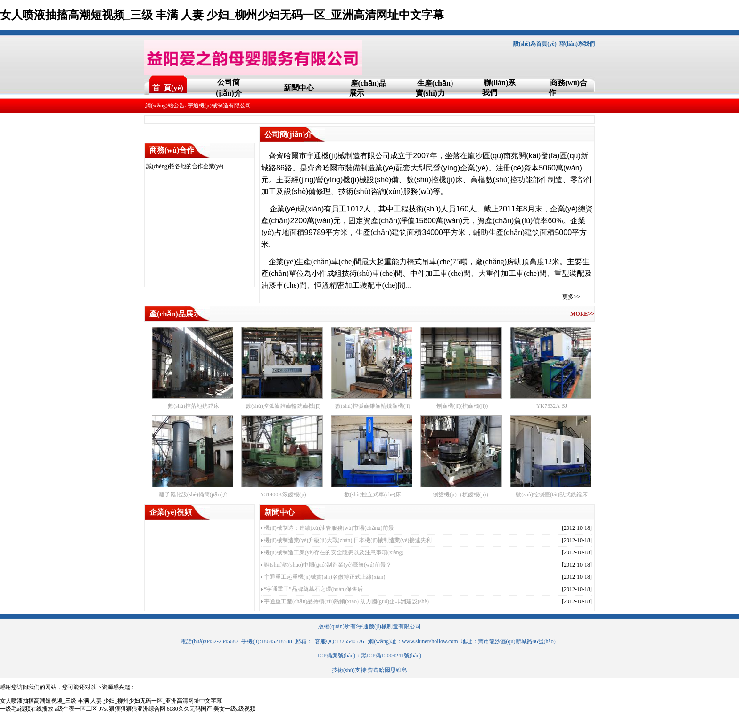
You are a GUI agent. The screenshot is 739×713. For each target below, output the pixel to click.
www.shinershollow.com (430, 641)
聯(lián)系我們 (577, 44)
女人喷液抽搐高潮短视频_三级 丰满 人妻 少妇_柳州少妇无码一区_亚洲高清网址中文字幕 (222, 15)
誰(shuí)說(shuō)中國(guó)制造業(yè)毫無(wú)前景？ (328, 564)
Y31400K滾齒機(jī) (283, 494)
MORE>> (582, 313)
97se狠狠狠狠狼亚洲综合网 (132, 708)
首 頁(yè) (167, 88)
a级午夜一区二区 (76, 708)
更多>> (571, 296)
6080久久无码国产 (189, 708)
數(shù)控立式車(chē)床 (372, 494)
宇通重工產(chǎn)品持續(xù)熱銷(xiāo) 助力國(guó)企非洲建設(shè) (346, 601)
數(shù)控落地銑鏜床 (193, 406)
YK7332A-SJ (551, 406)
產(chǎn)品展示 (175, 314)
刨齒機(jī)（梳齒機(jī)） (462, 494)
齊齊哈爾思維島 (387, 670)
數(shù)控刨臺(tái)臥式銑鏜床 (552, 494)
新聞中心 (299, 88)
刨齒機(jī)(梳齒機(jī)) (462, 406)
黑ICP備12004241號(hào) (391, 655)
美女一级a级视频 (234, 708)
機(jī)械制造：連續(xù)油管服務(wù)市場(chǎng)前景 (329, 528)
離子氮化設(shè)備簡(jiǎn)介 (194, 494)
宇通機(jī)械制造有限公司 (389, 626)
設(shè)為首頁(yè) (535, 44)
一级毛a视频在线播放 (26, 708)
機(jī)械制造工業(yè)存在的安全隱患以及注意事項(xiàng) (334, 552)
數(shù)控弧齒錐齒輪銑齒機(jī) (283, 406)
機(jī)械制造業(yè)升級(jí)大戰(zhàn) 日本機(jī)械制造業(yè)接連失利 (348, 540)
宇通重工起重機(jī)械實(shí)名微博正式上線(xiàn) (324, 577)
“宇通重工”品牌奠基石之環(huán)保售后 (313, 589)
